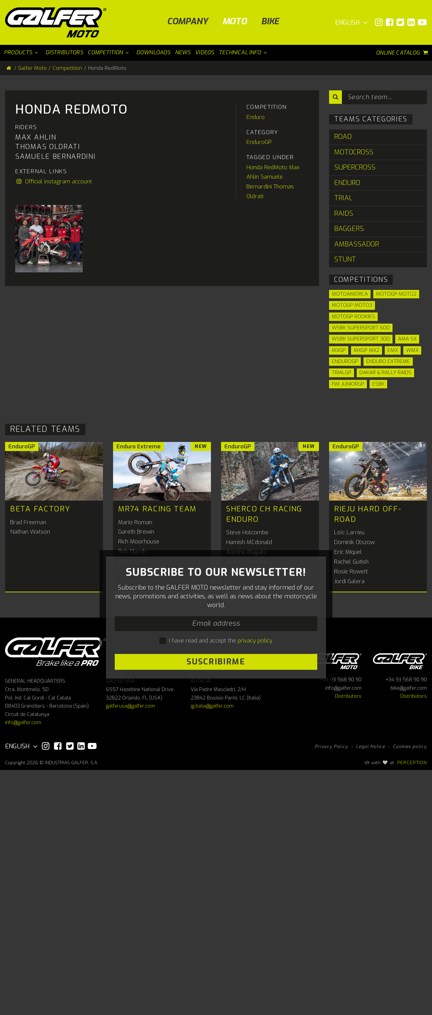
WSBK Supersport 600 (361, 327)
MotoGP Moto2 (396, 294)
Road (343, 136)
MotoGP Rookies (353, 316)
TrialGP (341, 372)
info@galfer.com (23, 967)
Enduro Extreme (388, 361)
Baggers (349, 228)
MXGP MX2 (366, 350)
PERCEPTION (412, 1008)
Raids (343, 213)
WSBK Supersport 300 (361, 338)
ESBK (378, 384)
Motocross (353, 152)
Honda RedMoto (266, 350)
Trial (343, 198)
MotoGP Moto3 (352, 305)
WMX (412, 350)
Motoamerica (350, 294)
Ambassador (356, 244)
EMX (392, 350)
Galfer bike (400, 905)
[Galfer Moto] (58, 22)
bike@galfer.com (408, 933)
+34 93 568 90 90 (340, 925)
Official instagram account (53, 364)
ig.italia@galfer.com (212, 951)
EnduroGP (259, 325)
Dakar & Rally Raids (385, 372)
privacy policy (255, 793)
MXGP (339, 350)
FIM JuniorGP (348, 384)
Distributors (348, 941)
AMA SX (407, 338)
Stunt (345, 259)
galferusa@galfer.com (130, 951)
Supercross (354, 167)
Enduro (255, 300)
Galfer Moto (32, 68)
